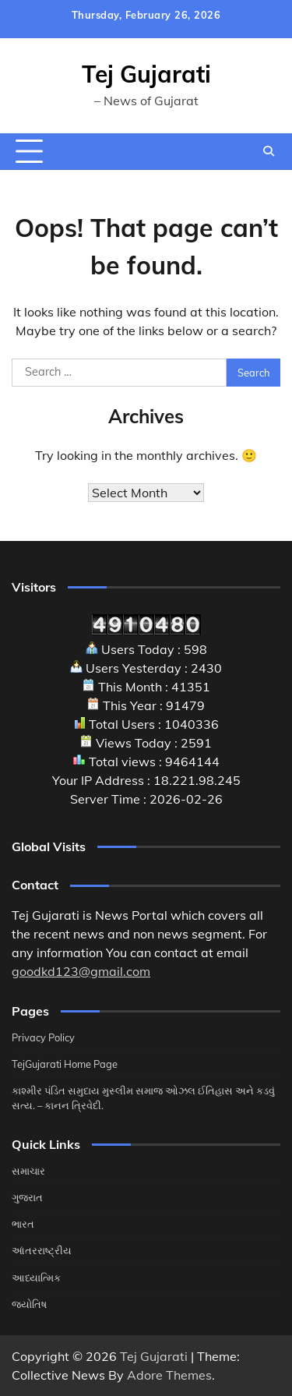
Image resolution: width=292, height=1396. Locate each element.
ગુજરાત (27, 1197)
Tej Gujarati (146, 74)
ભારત (23, 1224)
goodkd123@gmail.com (81, 971)
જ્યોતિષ (29, 1304)
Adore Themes (169, 1375)
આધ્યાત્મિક (36, 1277)
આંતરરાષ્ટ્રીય (42, 1250)
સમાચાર (28, 1171)
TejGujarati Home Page (65, 1064)
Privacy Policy (43, 1037)
